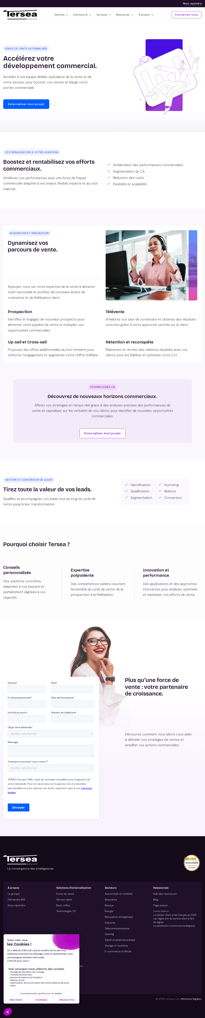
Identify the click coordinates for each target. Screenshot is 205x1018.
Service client (64, 899)
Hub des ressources (165, 894)
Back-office (63, 905)
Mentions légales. (191, 998)
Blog (155, 899)
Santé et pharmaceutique (120, 940)
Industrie (110, 922)
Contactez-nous (186, 14)
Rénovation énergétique (119, 917)
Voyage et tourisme (116, 945)
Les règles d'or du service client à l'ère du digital (173, 920)
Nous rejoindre (192, 3)
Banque (109, 905)
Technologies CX (66, 911)
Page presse (160, 905)
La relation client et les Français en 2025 (175, 915)
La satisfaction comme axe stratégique (174, 926)
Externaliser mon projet (26, 104)
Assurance (111, 899)
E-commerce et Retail (118, 951)
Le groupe (14, 894)
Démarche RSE (16, 899)
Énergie (109, 911)
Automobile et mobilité (118, 894)
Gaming (109, 934)
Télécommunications (117, 928)
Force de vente (65, 894)
